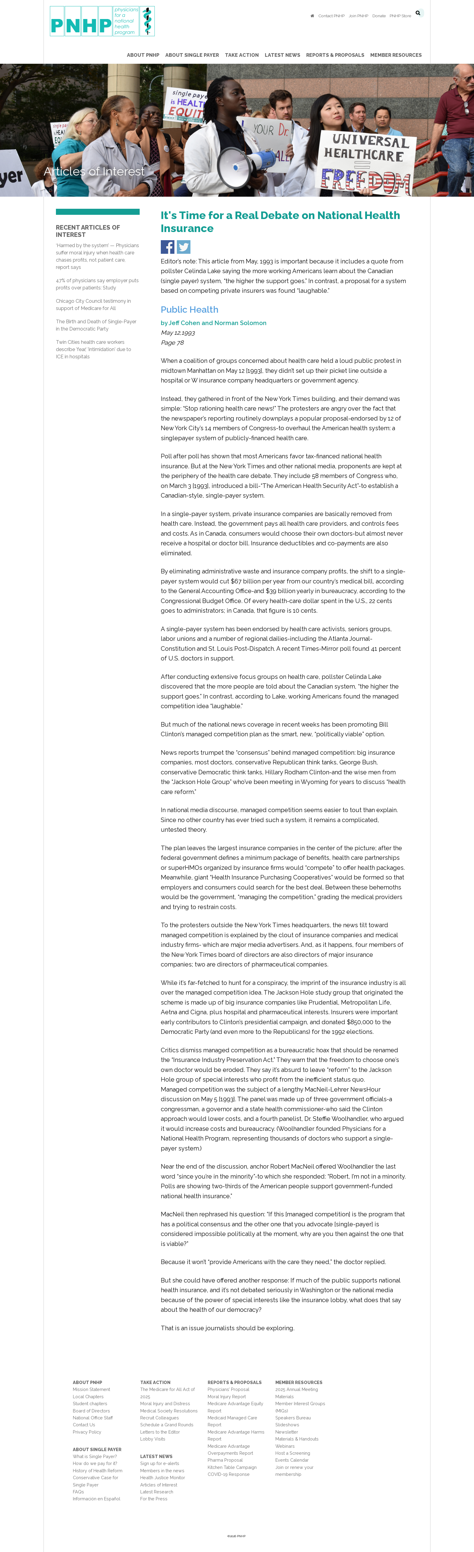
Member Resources (299, 1382)
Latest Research (156, 1491)
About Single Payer (97, 1449)
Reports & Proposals (235, 1382)
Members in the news (162, 1470)
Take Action (155, 1382)
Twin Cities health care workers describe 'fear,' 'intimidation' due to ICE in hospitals (93, 349)
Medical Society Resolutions (169, 1410)
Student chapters (90, 1403)
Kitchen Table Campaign (232, 1467)
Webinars (285, 1446)
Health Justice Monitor (162, 1477)
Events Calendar (292, 1460)
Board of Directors (91, 1410)
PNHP (112, 21)
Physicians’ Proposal (228, 1389)
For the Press (153, 1498)
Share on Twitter (183, 247)
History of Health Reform (97, 1470)
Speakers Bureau (293, 1417)
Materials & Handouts (297, 1438)
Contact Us (84, 1424)
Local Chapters (88, 1396)
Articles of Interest (158, 1484)
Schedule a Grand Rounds (166, 1424)
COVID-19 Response (229, 1474)
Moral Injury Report (227, 1396)
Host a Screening (292, 1453)
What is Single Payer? (95, 1456)
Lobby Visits (152, 1438)
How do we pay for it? (95, 1463)
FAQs (78, 1491)
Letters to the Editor (160, 1431)
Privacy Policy (87, 1431)
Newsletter (286, 1431)
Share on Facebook (167, 247)
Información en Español (96, 1498)
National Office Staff (93, 1417)
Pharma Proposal (225, 1460)
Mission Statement (91, 1389)
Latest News (156, 1456)
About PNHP (87, 1382)
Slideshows (287, 1424)
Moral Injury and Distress (165, 1403)
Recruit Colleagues (159, 1417)
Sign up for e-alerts (159, 1463)
